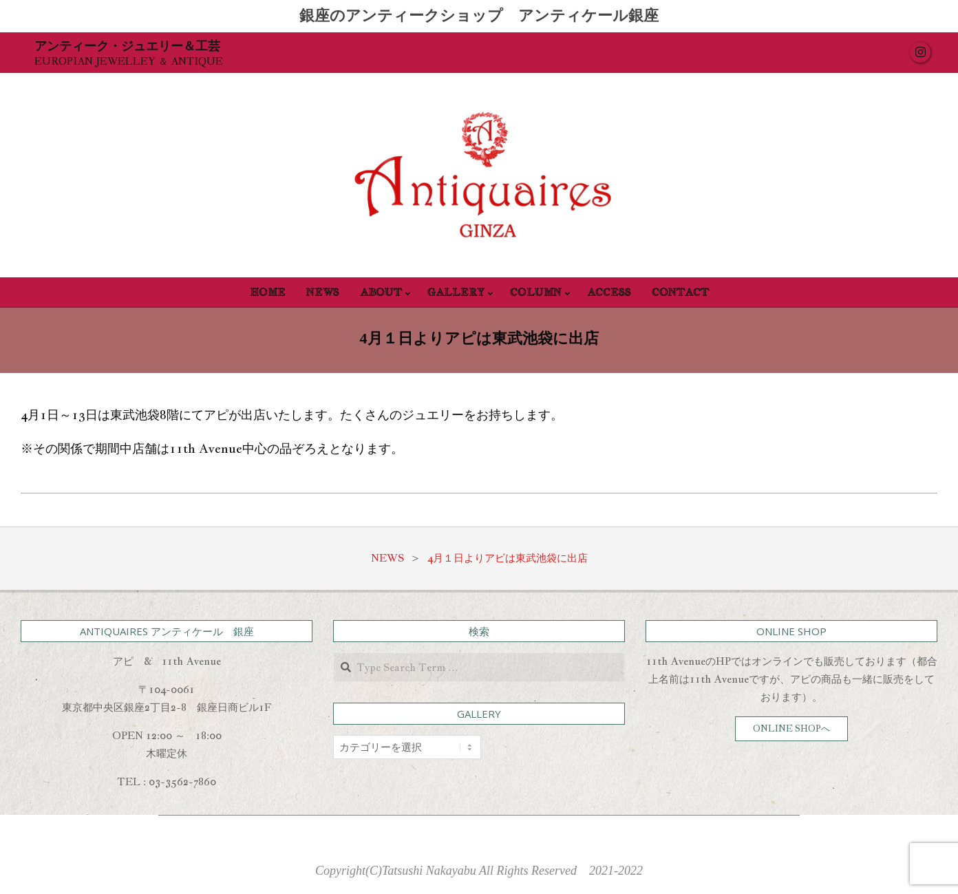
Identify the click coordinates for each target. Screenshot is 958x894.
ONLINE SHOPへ (791, 728)
